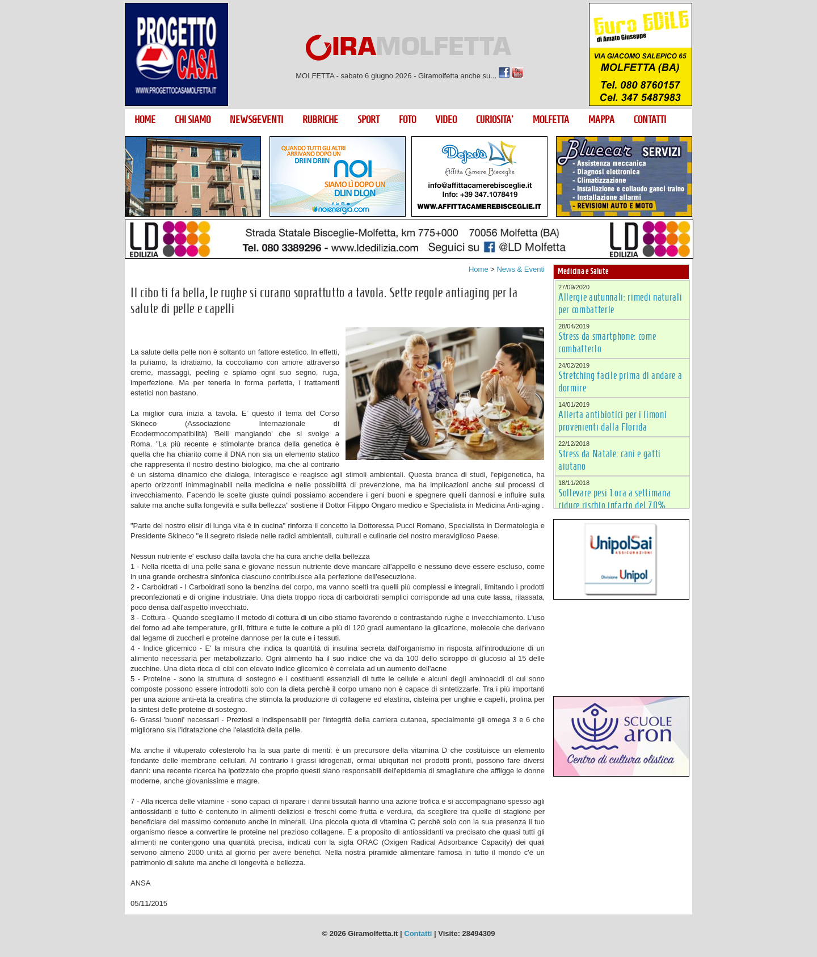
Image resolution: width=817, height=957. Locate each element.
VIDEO (446, 119)
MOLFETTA (551, 119)
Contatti (418, 933)
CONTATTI (650, 119)
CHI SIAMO (192, 119)
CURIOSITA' (494, 119)
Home (478, 269)
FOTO (407, 119)
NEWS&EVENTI (256, 119)
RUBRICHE (320, 119)
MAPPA (601, 119)
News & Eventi (520, 269)
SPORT (368, 119)
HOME (144, 119)
